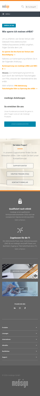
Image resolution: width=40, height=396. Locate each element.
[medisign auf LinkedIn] (14, 308)
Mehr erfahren (20, 220)
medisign (11, 6)
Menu (6, 14)
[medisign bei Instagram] (20, 308)
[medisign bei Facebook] (25, 308)
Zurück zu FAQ (9, 25)
